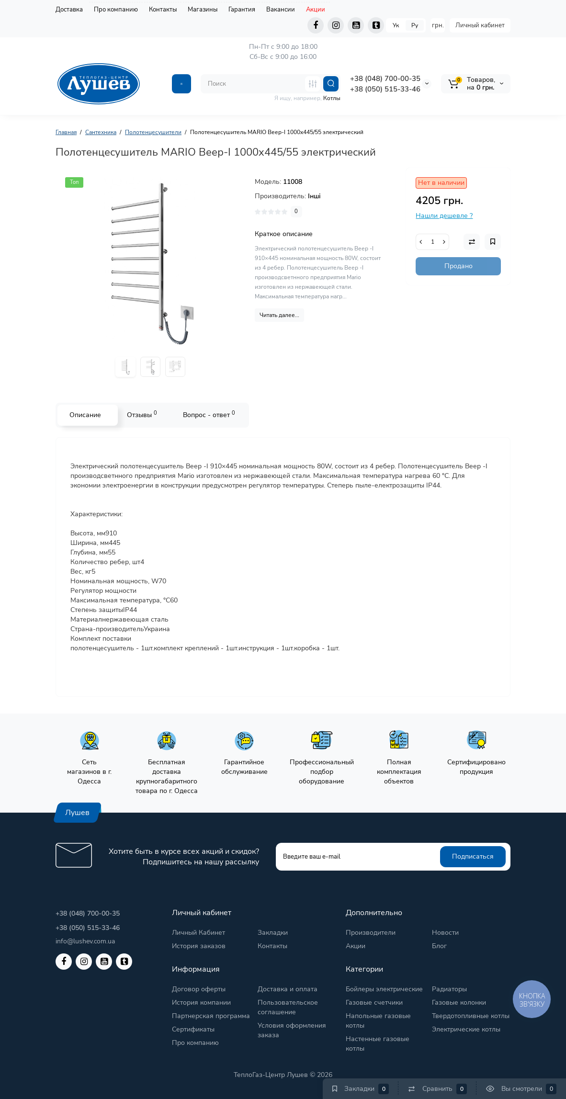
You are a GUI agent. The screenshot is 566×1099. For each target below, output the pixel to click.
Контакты (163, 9)
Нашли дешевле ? (444, 215)
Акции (315, 9)
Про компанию (116, 9)
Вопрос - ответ (209, 414)
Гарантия (241, 9)
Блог (439, 946)
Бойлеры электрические (384, 989)
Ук (396, 25)
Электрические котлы (466, 1029)
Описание (85, 414)
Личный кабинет (480, 25)
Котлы (331, 98)
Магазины (202, 9)
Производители (371, 932)
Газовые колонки (459, 1002)
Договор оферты (199, 989)
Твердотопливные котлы (470, 1015)
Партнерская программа (211, 1015)
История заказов (199, 946)
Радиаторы (449, 989)
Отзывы (142, 414)
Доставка (69, 9)
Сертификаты (193, 1029)
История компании (201, 1002)
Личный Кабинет (198, 932)
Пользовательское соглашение (288, 1007)
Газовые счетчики (374, 1002)
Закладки (273, 932)
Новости (445, 932)
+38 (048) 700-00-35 (385, 78)
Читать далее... (279, 315)
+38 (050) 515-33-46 (385, 89)
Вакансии (280, 9)
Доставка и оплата (287, 989)
